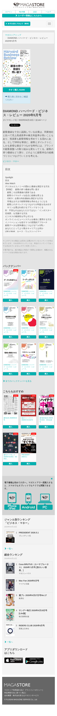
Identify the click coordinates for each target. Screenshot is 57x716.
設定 (35, 12)
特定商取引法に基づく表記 (14, 693)
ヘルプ (48, 12)
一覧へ (8, 548)
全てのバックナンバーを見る (17, 381)
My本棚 (22, 12)
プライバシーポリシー (33, 690)
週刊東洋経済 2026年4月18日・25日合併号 (46, 420)
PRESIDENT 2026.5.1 (26, 456)
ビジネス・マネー (11, 161)
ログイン (8, 12)
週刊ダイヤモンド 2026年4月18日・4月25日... (10, 457)
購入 (10, 300)
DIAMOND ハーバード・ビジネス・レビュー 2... (10, 293)
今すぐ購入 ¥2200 (17, 90)
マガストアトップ (13, 35)
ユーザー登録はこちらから (28, 15)
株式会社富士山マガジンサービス (26, 695)
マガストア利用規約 (12, 690)
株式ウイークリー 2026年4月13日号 (27, 419)
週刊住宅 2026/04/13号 (10, 419)
